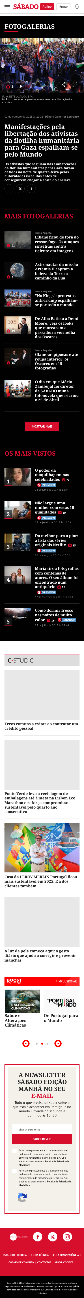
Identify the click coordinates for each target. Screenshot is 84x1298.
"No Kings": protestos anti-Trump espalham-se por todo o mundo (56, 300)
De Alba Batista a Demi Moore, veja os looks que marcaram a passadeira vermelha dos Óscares (56, 327)
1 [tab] (36, 1044)
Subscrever (42, 1139)
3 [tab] (47, 1044)
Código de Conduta (21, 1262)
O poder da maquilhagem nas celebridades (52, 475)
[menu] (7, 6)
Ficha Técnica (40, 1255)
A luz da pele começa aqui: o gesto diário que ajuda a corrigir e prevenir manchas (40, 955)
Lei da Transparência (65, 1255)
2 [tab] (42, 1044)
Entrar (63, 7)
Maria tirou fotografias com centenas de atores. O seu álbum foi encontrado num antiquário (57, 577)
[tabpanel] (22, 1009)
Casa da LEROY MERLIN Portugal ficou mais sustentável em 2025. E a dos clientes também (40, 881)
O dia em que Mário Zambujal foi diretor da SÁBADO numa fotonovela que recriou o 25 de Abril (57, 391)
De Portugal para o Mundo (61, 1018)
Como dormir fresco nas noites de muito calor (54, 615)
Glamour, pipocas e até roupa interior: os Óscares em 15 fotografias (56, 361)
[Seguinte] (78, 65)
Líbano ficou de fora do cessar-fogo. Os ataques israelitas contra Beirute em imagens (57, 243)
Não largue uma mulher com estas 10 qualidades (54, 507)
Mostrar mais (42, 426)
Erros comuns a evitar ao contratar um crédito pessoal (41, 726)
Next (58, 1043)
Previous (26, 1043)
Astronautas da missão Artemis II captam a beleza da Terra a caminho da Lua (56, 271)
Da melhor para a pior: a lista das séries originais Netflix (56, 540)
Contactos (44, 1262)
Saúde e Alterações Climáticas (15, 1020)
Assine (47, 6)
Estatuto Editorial (15, 1255)
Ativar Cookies (63, 1262)
